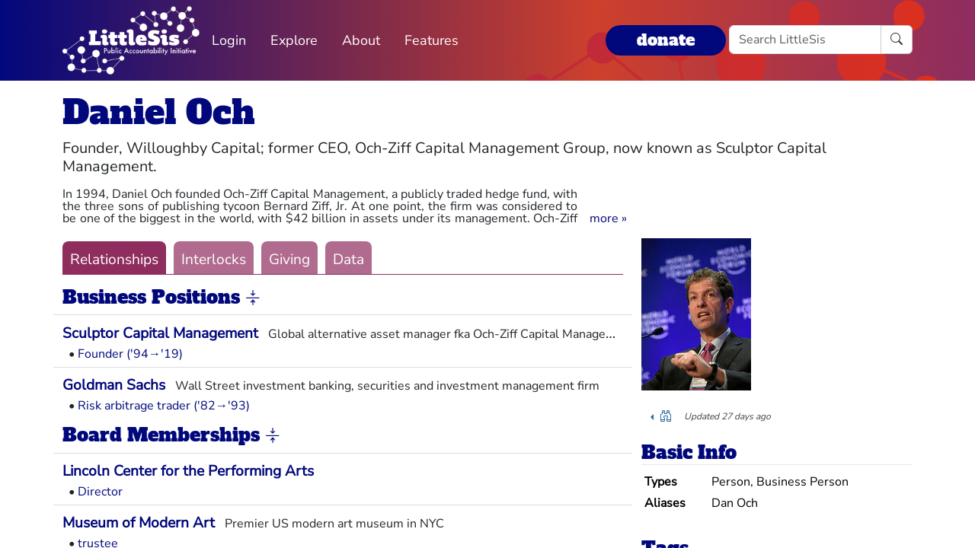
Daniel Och (158, 112)
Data (348, 259)
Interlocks (213, 259)
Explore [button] (294, 40)
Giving (289, 259)
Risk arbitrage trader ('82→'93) (164, 405)
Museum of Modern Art (138, 523)
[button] (608, 218)
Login (229, 40)
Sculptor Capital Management (160, 333)
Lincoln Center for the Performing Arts (188, 471)
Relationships (114, 259)
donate (666, 40)
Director (100, 491)
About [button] (361, 40)
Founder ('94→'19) (130, 354)
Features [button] (431, 40)
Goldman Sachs (113, 385)
